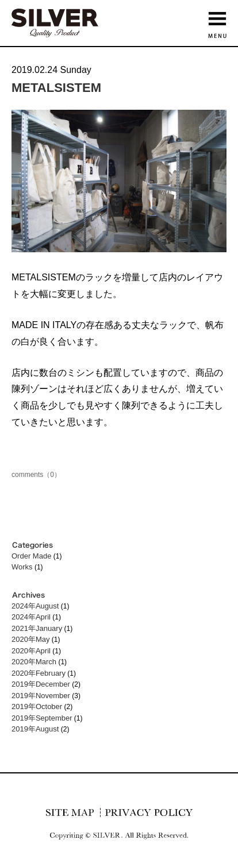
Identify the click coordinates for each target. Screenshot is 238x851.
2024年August (35, 606)
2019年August (35, 729)
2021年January (36, 628)
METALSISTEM (56, 87)
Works (22, 567)
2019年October (36, 706)
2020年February (38, 673)
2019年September (41, 718)
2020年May (30, 639)
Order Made (31, 556)
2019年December (40, 684)
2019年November (40, 695)
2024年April (31, 617)
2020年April (31, 650)
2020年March (33, 661)
